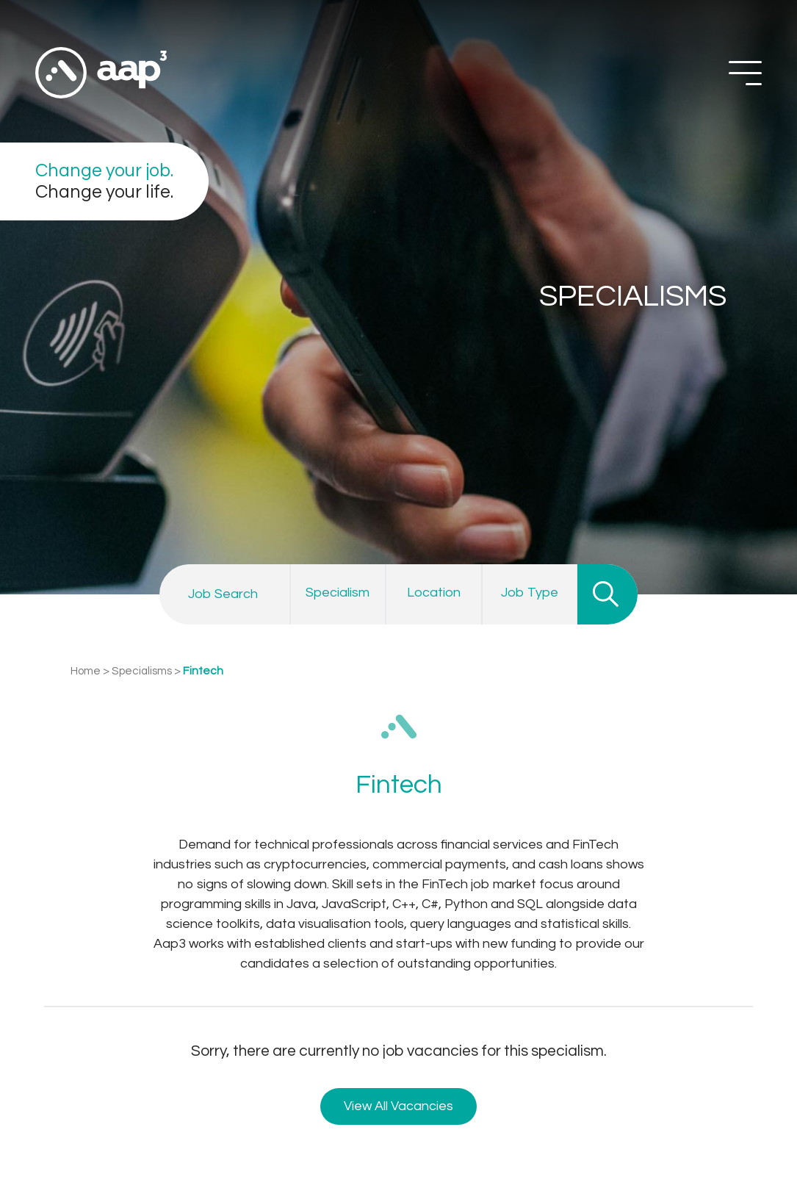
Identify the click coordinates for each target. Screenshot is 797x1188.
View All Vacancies (398, 1106)
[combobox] (338, 593)
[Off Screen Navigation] (745, 73)
